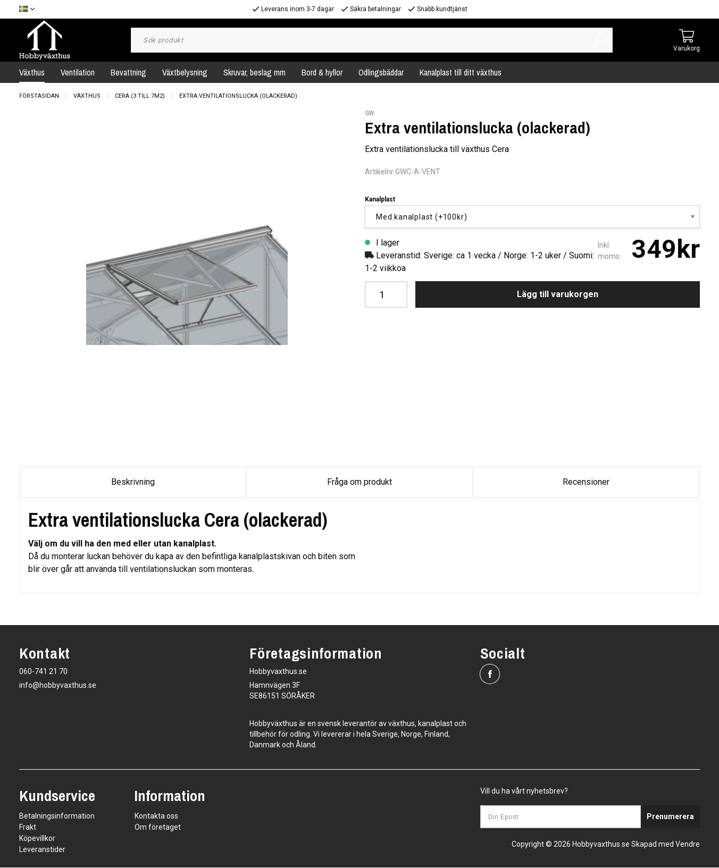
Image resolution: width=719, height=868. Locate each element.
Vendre (687, 844)
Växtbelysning (184, 72)
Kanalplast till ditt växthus (460, 72)
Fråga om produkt (359, 482)
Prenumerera (670, 817)
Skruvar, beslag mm (254, 72)
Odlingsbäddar (381, 72)
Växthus (32, 72)
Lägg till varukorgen (557, 294)
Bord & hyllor (322, 72)
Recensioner (586, 482)
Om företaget (158, 827)
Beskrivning (133, 482)
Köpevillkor (37, 839)
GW (369, 113)
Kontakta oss (156, 816)
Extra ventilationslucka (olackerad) (238, 95)
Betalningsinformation (57, 816)
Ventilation (78, 72)
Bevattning (128, 72)
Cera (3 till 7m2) (140, 95)
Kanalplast (380, 199)
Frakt (27, 827)
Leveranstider (42, 850)
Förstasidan (39, 95)
